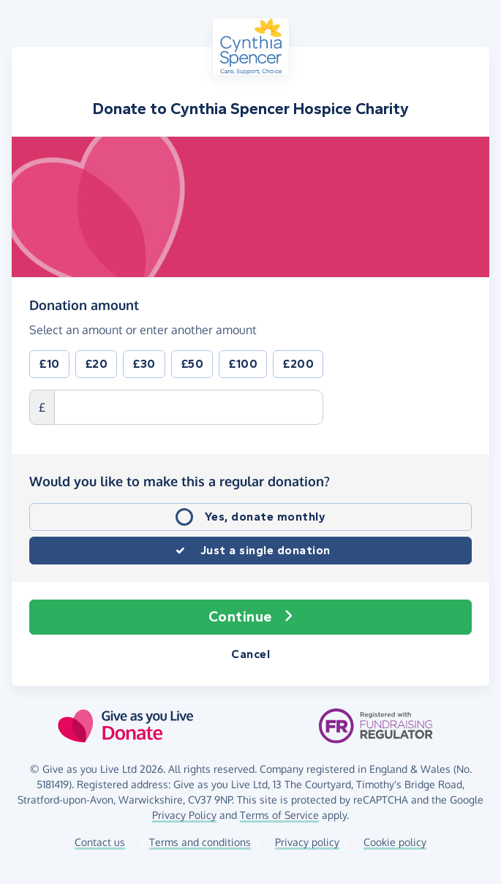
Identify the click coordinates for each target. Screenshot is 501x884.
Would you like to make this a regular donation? (179, 481)
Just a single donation (265, 550)
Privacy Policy (184, 815)
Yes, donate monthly (265, 517)
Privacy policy (307, 842)
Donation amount (84, 304)
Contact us (100, 842)
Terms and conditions (200, 842)
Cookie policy (394, 842)
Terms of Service (279, 815)
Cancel (250, 654)
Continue (250, 617)
